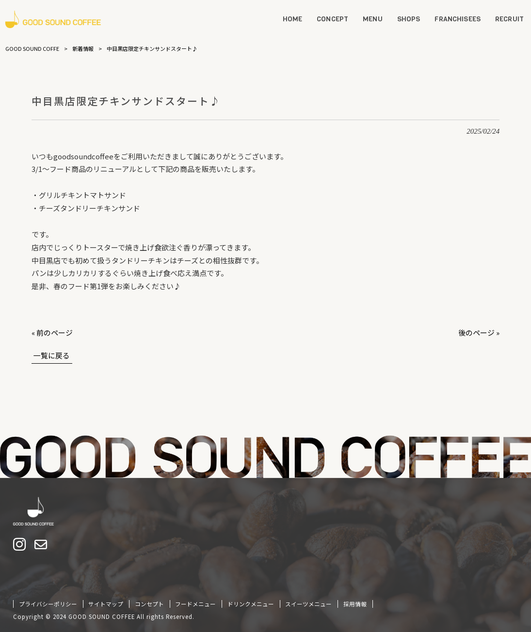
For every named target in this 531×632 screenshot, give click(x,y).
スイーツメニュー (308, 604)
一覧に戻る (51, 355)
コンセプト (149, 604)
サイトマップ (105, 604)
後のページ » (478, 332)
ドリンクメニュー (250, 604)
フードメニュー (195, 604)
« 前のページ (52, 332)
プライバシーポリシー (48, 604)
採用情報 (355, 604)
